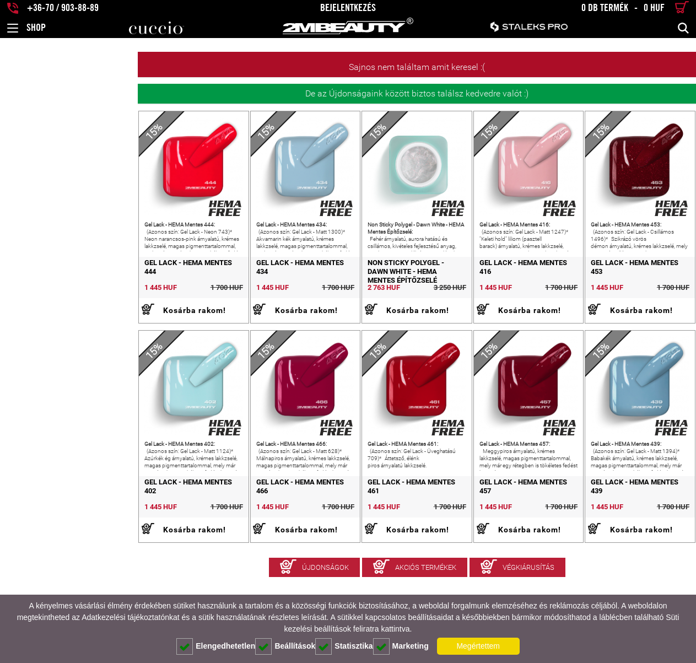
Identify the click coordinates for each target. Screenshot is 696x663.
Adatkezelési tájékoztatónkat (130, 617)
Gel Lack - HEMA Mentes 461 (335, 537)
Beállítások (285, 646)
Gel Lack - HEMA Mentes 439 (613, 537)
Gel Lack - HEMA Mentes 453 (613, 290)
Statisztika (344, 646)
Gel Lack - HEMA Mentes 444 (57, 290)
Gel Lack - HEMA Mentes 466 (196, 537)
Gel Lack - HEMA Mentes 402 (57, 537)
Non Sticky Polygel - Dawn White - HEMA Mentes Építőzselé (346, 294)
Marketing (401, 646)
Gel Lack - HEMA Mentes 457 (474, 537)
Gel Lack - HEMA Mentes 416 (474, 290)
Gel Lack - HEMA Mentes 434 (196, 290)
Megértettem (478, 646)
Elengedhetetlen (215, 646)
